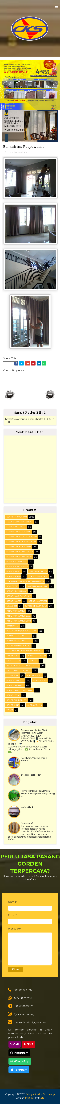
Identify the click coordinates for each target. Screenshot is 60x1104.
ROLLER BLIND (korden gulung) (22, 631)
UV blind (33, 660)
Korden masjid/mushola (19, 596)
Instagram (19, 1052)
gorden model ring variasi (20, 690)
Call (14, 1044)
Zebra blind (13, 675)
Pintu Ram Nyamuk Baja (19, 616)
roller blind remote (17, 700)
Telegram (18, 1069)
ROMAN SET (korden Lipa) (19, 636)
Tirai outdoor (14, 660)
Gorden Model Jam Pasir (19, 532)
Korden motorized (38, 601)
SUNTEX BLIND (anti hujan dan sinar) (25, 650)
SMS (28, 1044)
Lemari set (12, 606)
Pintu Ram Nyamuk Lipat (19, 621)
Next (55, 83)
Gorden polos (14, 576)
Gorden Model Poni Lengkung (22, 541)
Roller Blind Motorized (19, 646)
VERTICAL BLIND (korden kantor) (23, 665)
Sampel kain (13, 655)
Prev (4, 83)
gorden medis (40, 680)
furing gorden (34, 675)
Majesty (29, 1097)
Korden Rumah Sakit (17, 591)
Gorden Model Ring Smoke (20, 551)
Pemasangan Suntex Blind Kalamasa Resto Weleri (34, 731)
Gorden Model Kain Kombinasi (22, 537)
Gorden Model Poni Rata (19, 546)
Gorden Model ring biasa (19, 556)
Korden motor (14, 601)
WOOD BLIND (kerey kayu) (19, 670)
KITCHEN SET (12, 586)
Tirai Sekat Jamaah (36, 655)
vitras (10, 710)
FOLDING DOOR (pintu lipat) (20, 522)
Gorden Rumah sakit (17, 561)
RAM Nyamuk (13, 626)
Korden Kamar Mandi (37, 586)
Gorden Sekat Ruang (17, 566)
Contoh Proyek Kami (18, 152)
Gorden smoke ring (38, 576)
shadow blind (34, 705)
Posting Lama (50, 395)
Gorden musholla (38, 571)
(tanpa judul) (27, 823)
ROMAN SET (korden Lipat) (19, 641)
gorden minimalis (15, 685)
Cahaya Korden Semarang (40, 1094)
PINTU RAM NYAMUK (16, 611)
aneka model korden (31, 775)
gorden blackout (16, 680)
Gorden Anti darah (16, 527)
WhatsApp (19, 1061)
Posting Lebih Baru (10, 395)
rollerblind (13, 705)
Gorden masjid (14, 571)
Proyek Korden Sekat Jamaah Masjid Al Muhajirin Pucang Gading (38, 792)
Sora (41, 1097)
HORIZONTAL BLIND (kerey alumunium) (25, 581)
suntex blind (27, 807)
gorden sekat (14, 695)
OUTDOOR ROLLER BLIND (36, 606)
